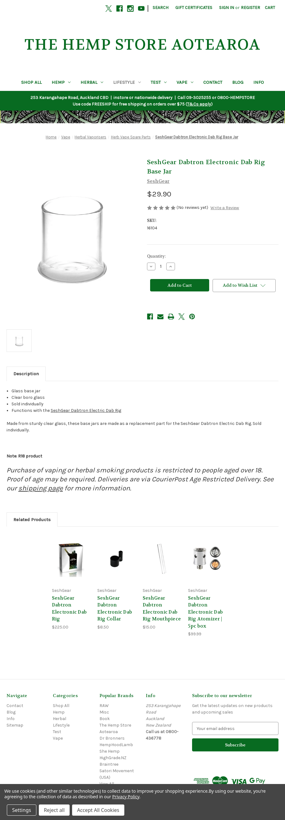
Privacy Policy (125, 797)
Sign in (226, 7)
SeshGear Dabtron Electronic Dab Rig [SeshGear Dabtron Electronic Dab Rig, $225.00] (69, 608)
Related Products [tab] (32, 519)
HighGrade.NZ (112, 757)
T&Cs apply (199, 104)
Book (104, 718)
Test (159, 82)
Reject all (54, 810)
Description (26, 373)
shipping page (40, 488)
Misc (104, 712)
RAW (104, 705)
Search (160, 7)
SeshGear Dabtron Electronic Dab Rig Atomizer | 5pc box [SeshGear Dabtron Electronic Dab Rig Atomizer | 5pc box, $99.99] (205, 612)
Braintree (108, 764)
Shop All (31, 82)
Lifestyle (127, 82)
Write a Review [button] (224, 207)
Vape (185, 82)
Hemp (61, 82)
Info (258, 82)
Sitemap (15, 725)
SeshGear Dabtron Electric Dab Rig (86, 410)
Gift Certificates (193, 7)
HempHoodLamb (116, 744)
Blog (237, 82)
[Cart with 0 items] (269, 7)
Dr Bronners (112, 738)
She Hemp (109, 751)
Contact (212, 82)
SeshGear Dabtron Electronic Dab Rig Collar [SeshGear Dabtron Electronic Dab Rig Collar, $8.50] (114, 608)
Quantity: (156, 256)
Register (250, 7)
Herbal (91, 82)
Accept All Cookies (98, 810)
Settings (21, 810)
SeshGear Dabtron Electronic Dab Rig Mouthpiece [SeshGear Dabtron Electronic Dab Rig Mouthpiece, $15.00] (162, 608)
